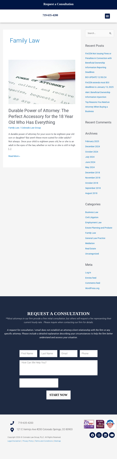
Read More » (14, 165)
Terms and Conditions (44, 454)
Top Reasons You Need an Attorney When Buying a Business (98, 119)
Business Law (92, 223)
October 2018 (92, 194)
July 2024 (90, 169)
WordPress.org (92, 298)
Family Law (14, 137)
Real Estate (91, 259)
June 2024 (90, 174)
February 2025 (92, 154)
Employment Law (94, 234)
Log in (88, 283)
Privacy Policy (28, 454)
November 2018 (93, 189)
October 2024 (92, 164)
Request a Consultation (59, 4)
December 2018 (93, 184)
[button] (107, 20)
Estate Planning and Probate (99, 239)
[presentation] (39, 395)
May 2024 (90, 179)
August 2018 (91, 205)
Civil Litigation (92, 228)
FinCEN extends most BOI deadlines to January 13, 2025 (98, 96)
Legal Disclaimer (14, 454)
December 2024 (93, 159)
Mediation (90, 254)
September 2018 (93, 200)
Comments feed (93, 293)
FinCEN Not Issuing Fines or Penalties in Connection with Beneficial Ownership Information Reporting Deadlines (99, 72)
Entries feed (91, 288)
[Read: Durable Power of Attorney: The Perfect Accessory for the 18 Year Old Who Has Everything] (41, 91)
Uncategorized (92, 264)
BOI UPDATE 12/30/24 (96, 86)
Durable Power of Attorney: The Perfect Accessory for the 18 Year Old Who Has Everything (39, 125)
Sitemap (57, 454)
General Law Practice (96, 249)
